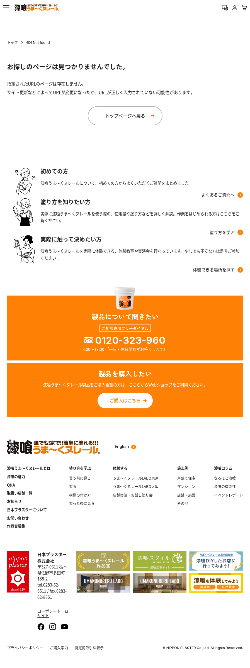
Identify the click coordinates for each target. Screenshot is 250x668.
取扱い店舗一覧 (19, 493)
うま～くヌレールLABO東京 (136, 478)
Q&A (11, 484)
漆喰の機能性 (225, 486)
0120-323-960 (130, 340)
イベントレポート (228, 495)
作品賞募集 (16, 526)
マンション (186, 486)
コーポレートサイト (52, 613)
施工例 (182, 468)
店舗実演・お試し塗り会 (133, 495)
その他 (182, 503)
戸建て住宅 (186, 478)
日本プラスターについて (27, 509)
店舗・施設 (186, 495)
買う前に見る (80, 478)
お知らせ (14, 501)
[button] (6, 7)
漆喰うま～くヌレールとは (28, 468)
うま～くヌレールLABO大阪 (136, 486)
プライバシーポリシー (25, 647)
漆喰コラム (223, 468)
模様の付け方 (80, 495)
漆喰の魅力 (16, 476)
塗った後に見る (81, 503)
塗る (72, 486)
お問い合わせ (18, 518)
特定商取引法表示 (89, 647)
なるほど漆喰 (225, 478)
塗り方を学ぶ (80, 468)
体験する (120, 468)
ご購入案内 (59, 647)
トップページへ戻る (125, 115)
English (125, 446)
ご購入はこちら (125, 400)
